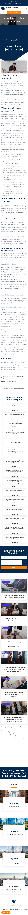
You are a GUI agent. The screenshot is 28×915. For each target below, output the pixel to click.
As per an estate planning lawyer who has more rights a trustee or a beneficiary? (14, 472)
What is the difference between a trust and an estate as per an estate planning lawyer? (15, 432)
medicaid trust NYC (3, 729)
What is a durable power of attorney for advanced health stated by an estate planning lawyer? (14, 501)
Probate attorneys (20, 142)
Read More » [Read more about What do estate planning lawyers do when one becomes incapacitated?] (15, 514)
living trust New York (13, 727)
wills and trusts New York (13, 743)
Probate (9, 377)
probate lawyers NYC (15, 735)
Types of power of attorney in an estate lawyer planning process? (15, 519)
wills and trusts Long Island (6, 743)
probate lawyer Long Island (14, 734)
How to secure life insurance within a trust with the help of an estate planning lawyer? (14, 529)
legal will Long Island (3, 726)
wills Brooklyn (12, 744)
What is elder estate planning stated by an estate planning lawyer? (15, 491)
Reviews (18, 909)
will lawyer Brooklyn (12, 741)
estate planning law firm (12, 8)
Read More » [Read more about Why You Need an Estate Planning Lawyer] (15, 418)
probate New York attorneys (19, 736)
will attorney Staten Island (6, 741)
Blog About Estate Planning (11, 39)
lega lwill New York (8, 726)
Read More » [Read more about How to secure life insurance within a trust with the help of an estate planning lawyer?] (15, 533)
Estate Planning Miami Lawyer (9, 745)
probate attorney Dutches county (20, 730)
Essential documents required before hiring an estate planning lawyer (14, 422)
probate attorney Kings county (5, 731)
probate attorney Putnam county (5, 732)
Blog (22, 909)
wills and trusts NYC (19, 743)
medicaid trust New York (22, 728)
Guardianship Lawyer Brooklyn (14, 905)
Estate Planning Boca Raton (17, 744)
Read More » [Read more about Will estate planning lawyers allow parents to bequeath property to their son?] (15, 456)
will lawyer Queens (7, 742)
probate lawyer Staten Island (22, 735)
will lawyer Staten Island (13, 742)
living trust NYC (18, 727)
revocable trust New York (4, 739)
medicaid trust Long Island (15, 728)
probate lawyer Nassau (21, 734)
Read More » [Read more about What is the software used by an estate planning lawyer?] (15, 542)
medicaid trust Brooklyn (9, 728)
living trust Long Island (7, 727)
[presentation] (11, 562)
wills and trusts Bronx (19, 742)
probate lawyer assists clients (17, 99)
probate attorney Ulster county (18, 733)
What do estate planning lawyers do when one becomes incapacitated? (14, 510)
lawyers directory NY (22, 738)
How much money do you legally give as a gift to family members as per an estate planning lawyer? (14, 461)
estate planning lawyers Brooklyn (10, 747)
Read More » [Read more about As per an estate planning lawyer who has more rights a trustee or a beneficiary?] (15, 476)
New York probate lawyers (5, 730)
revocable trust (22, 739)
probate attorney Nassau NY (12, 731)
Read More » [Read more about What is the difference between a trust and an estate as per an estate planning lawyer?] (15, 437)
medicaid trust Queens (9, 729)
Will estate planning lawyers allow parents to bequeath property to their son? (14, 451)
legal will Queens (17, 726)
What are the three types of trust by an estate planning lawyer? (14, 441)
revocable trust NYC (10, 739)
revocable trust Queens (16, 739)
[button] (26, 8)
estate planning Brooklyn (18, 747)
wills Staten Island (24, 745)
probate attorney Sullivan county (9, 733)
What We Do (13, 909)
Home (2, 39)
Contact (26, 909)
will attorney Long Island (10, 740)
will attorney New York (16, 740)
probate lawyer (6, 362)
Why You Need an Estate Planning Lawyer (14, 414)
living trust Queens (22, 727)
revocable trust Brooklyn (8, 738)
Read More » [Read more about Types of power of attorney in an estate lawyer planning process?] (15, 523)
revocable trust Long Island (15, 738)
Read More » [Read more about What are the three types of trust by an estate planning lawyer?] (15, 445)
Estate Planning (7, 381)
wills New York (20, 745)
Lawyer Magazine (3, 745)
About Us (6, 909)
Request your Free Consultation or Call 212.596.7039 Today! (14, 773)
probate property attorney (19, 737)
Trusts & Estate (12, 8)
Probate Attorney (16, 377)
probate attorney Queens (12, 732)
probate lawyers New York (8, 735)
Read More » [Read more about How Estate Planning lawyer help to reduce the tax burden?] (15, 410)
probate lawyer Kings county (6, 734)
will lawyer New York (24, 741)
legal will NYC (13, 726)
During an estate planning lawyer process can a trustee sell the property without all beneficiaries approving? (15, 482)
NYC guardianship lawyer (12, 730)
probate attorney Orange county (21, 731)
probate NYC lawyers (12, 737)
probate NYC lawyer (6, 737)
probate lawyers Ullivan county (11, 736)
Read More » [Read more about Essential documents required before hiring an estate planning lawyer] (15, 426)
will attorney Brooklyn (3, 740)
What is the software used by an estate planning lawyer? (15, 538)
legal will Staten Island (23, 726)
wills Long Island (15, 745)
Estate (4, 377)
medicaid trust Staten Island (16, 729)
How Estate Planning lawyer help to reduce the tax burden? (15, 406)
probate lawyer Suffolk (4, 736)
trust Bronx (25, 739)
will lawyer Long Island (18, 741)
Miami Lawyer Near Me (24, 744)
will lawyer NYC (3, 742)
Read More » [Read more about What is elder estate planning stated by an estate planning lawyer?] (15, 495)
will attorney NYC (21, 740)
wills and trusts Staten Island (6, 744)
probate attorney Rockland (19, 732)
